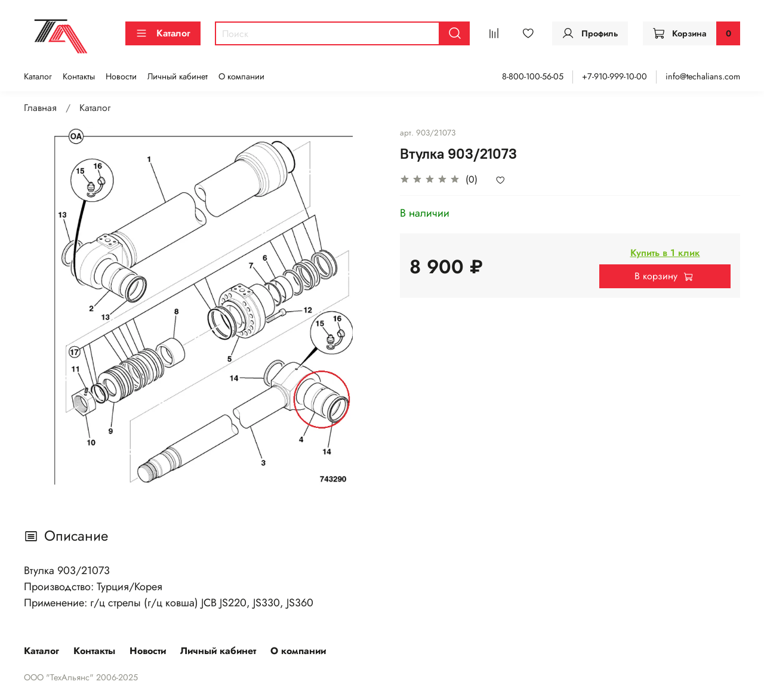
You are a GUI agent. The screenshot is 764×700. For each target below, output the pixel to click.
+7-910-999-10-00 (614, 76)
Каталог (162, 33)
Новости (121, 76)
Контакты (79, 76)
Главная (40, 108)
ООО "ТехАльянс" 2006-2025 (81, 677)
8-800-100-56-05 (532, 76)
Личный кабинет (177, 76)
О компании (241, 76)
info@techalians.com (703, 76)
